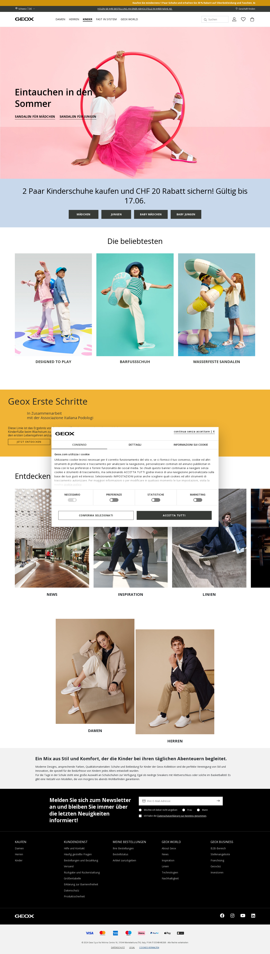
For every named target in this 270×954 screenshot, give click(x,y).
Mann (205, 809)
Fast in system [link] (106, 19)
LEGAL (132, 947)
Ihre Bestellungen (123, 848)
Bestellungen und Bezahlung (81, 860)
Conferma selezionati (96, 515)
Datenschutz (71, 890)
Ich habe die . (175, 815)
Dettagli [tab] (135, 444)
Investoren (217, 872)
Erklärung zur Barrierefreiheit (81, 884)
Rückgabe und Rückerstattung (82, 872)
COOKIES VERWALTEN (149, 947)
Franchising (217, 860)
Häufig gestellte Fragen (78, 854)
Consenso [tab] (79, 444)
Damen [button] (60, 19)
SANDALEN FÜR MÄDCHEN (35, 117)
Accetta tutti (174, 515)
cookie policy (73, 484)
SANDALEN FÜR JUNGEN (78, 117)
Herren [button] (74, 19)
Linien (165, 866)
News (165, 854)
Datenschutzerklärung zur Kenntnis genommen (181, 815)
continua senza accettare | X (194, 431)
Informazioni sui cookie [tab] (191, 444)
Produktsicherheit (74, 896)
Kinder (18, 860)
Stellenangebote (220, 854)
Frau (189, 809)
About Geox (169, 848)
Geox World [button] (129, 19)
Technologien (170, 872)
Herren (19, 854)
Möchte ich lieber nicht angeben (160, 809)
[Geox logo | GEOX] (24, 916)
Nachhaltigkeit (170, 878)
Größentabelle (72, 878)
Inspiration (168, 860)
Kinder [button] (87, 19)
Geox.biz (216, 866)
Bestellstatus (120, 854)
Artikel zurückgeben (124, 860)
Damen (19, 848)
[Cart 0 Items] (250, 22)
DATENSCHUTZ (118, 947)
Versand (69, 866)
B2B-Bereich (218, 848)
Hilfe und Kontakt (74, 848)
